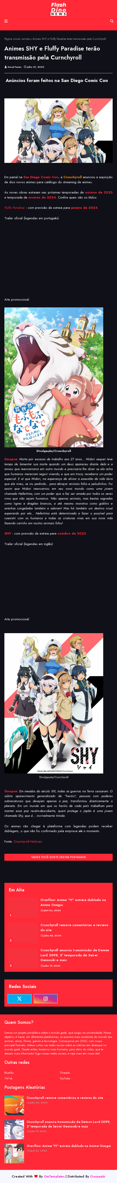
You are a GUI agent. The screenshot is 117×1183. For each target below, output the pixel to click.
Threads (65, 1073)
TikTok (8, 1078)
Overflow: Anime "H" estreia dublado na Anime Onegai (73, 902)
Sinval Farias (14, 67)
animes (26, 39)
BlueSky (9, 1073)
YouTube (65, 1078)
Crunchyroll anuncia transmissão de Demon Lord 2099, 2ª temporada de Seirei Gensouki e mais (74, 955)
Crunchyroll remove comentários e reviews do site (74, 927)
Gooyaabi (97, 1176)
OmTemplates (54, 1176)
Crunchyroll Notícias (28, 841)
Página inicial (12, 39)
